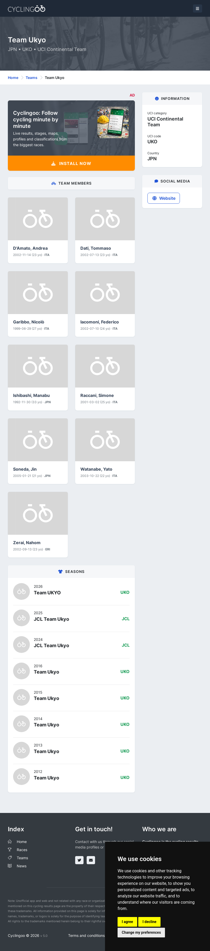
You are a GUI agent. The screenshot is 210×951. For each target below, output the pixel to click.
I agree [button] (127, 922)
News (21, 866)
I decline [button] (149, 922)
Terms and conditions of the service (98, 935)
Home (13, 77)
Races (22, 849)
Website (163, 198)
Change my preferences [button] (141, 932)
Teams (31, 77)
